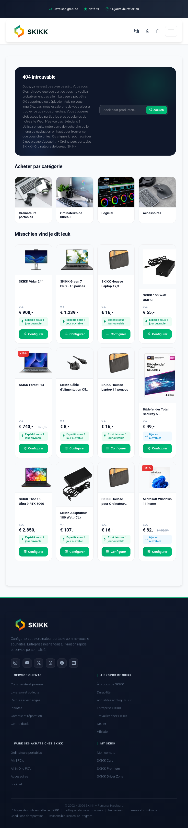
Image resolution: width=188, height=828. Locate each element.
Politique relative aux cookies (83, 810)
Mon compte (106, 752)
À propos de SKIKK (110, 684)
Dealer (101, 724)
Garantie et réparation (26, 716)
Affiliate (102, 731)
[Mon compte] (147, 31)
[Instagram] (15, 663)
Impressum (115, 810)
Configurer (34, 334)
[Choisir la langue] (136, 31)
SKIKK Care (105, 760)
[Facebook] (62, 663)
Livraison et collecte (25, 692)
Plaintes (16, 708)
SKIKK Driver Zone (110, 776)
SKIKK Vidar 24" (31, 281)
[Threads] (50, 663)
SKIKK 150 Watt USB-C (154, 297)
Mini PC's (17, 760)
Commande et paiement (28, 684)
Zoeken (156, 110)
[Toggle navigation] (171, 31)
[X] (38, 663)
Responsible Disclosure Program (70, 816)
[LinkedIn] (73, 663)
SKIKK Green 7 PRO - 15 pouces (72, 283)
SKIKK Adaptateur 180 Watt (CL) (73, 515)
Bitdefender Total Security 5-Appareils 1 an (155, 411)
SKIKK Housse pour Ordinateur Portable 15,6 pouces (113, 501)
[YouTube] (27, 663)
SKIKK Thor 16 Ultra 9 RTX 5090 (31, 501)
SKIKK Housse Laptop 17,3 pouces (112, 283)
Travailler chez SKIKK (112, 716)
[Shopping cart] (158, 31)
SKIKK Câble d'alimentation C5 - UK (74, 387)
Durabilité (103, 692)
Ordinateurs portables (26, 752)
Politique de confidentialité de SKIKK (35, 810)
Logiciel (16, 784)
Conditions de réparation (27, 816)
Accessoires (19, 776)
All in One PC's (21, 768)
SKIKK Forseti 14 (31, 385)
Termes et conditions (143, 810)
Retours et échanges (25, 700)
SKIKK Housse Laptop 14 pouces (115, 387)
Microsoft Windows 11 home (157, 501)
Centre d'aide (20, 724)
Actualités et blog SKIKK (114, 700)
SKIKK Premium (108, 768)
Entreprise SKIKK (109, 708)
